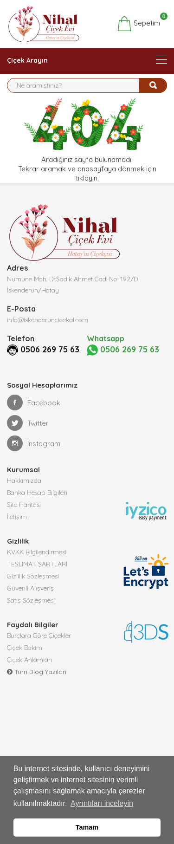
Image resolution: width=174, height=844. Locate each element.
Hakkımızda (24, 480)
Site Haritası (24, 504)
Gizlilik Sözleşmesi (33, 575)
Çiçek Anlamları (29, 659)
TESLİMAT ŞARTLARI (37, 563)
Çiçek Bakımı (25, 647)
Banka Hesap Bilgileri (37, 492)
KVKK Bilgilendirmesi (36, 551)
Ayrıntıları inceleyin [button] (102, 803)
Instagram (33, 443)
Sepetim (138, 23)
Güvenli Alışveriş (30, 588)
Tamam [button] (87, 827)
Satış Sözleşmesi (31, 600)
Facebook (33, 402)
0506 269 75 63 (38, 349)
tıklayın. (87, 178)
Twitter (28, 422)
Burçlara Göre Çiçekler (39, 635)
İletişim (17, 516)
